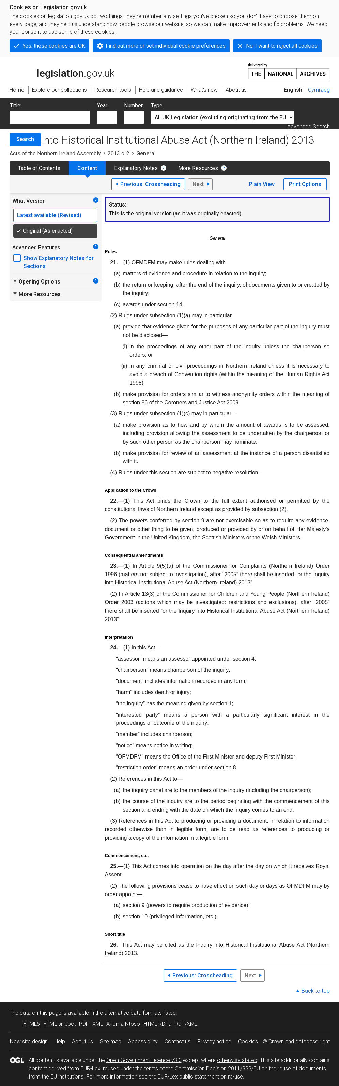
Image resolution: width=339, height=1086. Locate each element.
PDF (84, 1024)
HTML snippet (59, 1024)
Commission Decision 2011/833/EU (217, 1068)
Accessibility (143, 1041)
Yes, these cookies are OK (53, 46)
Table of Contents (39, 168)
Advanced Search (308, 126)
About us (82, 1041)
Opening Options (36, 281)
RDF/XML (186, 1024)
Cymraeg (319, 90)
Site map (110, 1041)
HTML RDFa (157, 1024)
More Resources (198, 168)
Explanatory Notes (136, 168)
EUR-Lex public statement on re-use (200, 1076)
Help (60, 1041)
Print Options (305, 184)
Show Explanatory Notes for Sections (59, 262)
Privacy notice (214, 1041)
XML (97, 1024)
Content (87, 168)
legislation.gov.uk (62, 71)
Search (25, 139)
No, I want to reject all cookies (282, 46)
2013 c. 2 (118, 153)
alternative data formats (133, 1013)
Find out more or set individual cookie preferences (166, 46)
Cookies (248, 1041)
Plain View (262, 184)
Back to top (316, 991)
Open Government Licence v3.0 (144, 1060)
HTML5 (31, 1024)
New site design (29, 1041)
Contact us (177, 1041)
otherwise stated (237, 1060)
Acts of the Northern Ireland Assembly (55, 153)
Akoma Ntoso (123, 1024)
